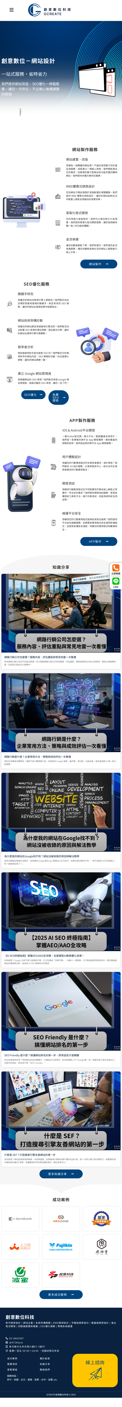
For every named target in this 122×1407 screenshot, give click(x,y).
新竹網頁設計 (13, 1332)
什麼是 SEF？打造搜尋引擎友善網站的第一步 (50, 978)
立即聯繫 (115, 573)
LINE (115, 587)
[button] (11, 10)
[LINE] (115, 581)
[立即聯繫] (115, 567)
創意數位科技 (20, 1326)
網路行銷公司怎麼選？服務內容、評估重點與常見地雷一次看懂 (53, 805)
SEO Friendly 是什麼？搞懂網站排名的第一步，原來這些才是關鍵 (54, 943)
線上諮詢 (95, 1371)
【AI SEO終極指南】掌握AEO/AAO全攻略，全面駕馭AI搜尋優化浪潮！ (55, 909)
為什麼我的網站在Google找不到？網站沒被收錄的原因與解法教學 (54, 874)
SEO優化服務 (47, 1335)
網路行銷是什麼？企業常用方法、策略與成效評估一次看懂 (52, 840)
